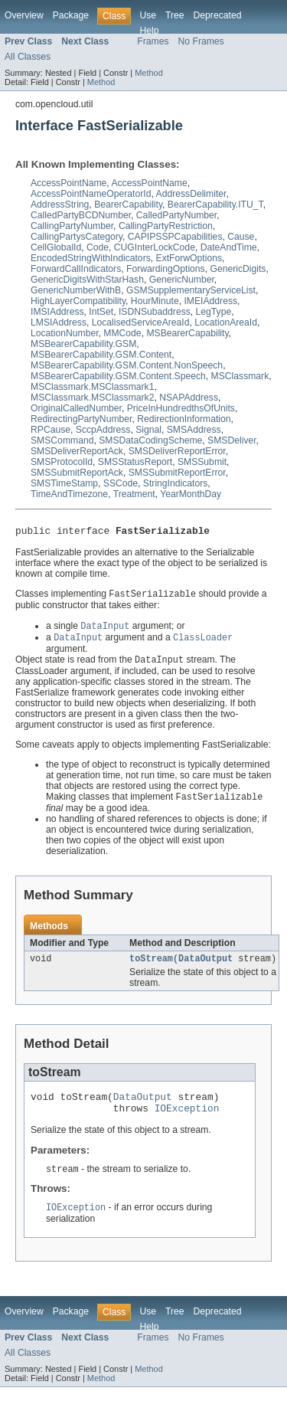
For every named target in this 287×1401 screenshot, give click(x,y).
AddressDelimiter (191, 193)
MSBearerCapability (187, 333)
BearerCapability (128, 204)
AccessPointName (68, 183)
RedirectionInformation (183, 419)
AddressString (60, 204)
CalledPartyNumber (176, 215)
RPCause (50, 429)
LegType (214, 311)
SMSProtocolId (62, 462)
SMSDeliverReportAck (77, 451)
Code (97, 247)
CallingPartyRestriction (166, 226)
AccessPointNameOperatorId (91, 193)
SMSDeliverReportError (177, 451)
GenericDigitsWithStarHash (87, 279)
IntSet (101, 311)
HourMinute (155, 301)
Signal (148, 429)
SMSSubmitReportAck (77, 472)
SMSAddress (194, 429)
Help (148, 30)
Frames (152, 41)
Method (148, 72)
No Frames (201, 41)
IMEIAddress (210, 301)
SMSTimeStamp (64, 483)
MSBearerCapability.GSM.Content (101, 354)
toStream (151, 966)
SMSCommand (62, 440)
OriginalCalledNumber (76, 408)
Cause (240, 236)
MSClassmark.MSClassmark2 (92, 397)
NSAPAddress (188, 397)
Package (71, 15)
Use (147, 15)
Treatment (134, 494)
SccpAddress (103, 429)
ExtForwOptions (189, 258)
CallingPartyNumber (72, 226)
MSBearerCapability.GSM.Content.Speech (118, 376)
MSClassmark (240, 376)
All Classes (28, 56)
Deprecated (218, 15)
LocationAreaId (225, 322)
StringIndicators (175, 483)
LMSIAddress (58, 322)
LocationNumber (65, 333)
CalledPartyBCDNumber (81, 215)
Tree (174, 15)
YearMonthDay (190, 494)
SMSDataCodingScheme (150, 440)
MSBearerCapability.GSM (83, 344)
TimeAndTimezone (69, 494)
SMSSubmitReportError (177, 472)
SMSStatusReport (135, 462)
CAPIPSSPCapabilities (175, 236)
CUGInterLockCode (154, 247)
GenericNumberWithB (76, 290)
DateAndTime (229, 247)
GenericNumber (181, 279)
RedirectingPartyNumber (81, 419)
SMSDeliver (231, 440)
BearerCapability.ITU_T (215, 204)
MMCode (122, 333)
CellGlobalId (56, 247)
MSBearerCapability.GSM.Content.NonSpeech (127, 365)
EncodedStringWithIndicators (91, 258)
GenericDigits (238, 269)
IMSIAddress (57, 311)
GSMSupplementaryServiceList (191, 290)
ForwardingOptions (165, 269)
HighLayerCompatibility (78, 301)
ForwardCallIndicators (76, 269)
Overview (24, 15)
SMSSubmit (202, 462)
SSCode (120, 483)
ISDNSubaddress (155, 311)
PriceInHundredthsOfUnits (181, 408)
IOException (187, 1120)
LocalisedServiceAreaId (141, 322)
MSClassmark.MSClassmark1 (92, 386)
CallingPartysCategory (76, 236)
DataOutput (205, 966)
